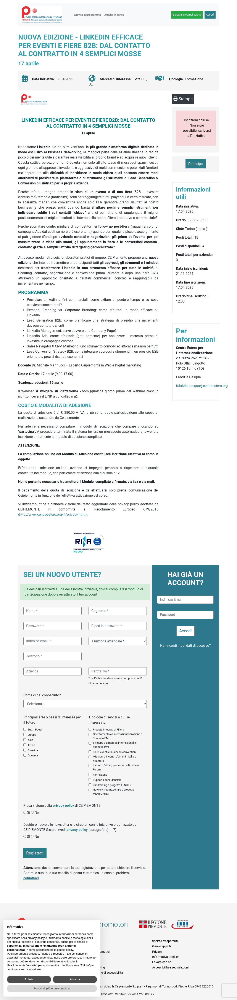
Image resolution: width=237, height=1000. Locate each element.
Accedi (210, 14)
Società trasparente (165, 941)
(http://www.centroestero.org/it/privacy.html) (52, 514)
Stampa (183, 98)
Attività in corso (114, 14)
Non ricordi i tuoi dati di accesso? (185, 645)
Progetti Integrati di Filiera (108, 729)
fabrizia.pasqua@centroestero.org (202, 386)
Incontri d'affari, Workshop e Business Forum (116, 767)
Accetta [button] (75, 979)
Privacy (157, 951)
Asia (30, 740)
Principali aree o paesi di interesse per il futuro (52, 719)
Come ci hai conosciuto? (42, 695)
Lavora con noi (162, 962)
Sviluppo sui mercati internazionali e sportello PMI (115, 744)
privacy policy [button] (36, 938)
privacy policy (63, 805)
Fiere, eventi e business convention (114, 752)
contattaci (31, 878)
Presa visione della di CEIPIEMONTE (61, 805)
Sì (28, 812)
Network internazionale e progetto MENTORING (113, 791)
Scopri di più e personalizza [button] (51, 988)
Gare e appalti (161, 946)
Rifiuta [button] (29, 979)
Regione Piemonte (155, 925)
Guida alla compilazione (187, 14)
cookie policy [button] (65, 949)
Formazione (100, 774)
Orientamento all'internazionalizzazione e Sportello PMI (117, 736)
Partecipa (195, 164)
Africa (31, 745)
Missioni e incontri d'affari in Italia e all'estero (114, 758)
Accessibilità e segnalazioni (170, 967)
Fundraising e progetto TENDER (112, 785)
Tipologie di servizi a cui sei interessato (110, 719)
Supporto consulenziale (107, 779)
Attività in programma (87, 14)
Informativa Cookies (165, 957)
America (33, 750)
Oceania (33, 755)
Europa (32, 734)
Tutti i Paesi (35, 729)
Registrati (35, 853)
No (37, 812)
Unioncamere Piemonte (187, 925)
